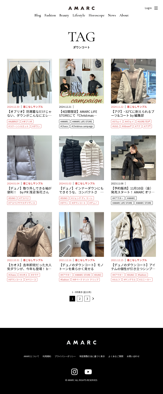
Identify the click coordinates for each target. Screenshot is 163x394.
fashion (65, 279)
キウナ (35, 274)
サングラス (130, 279)
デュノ (94, 202)
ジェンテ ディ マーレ (82, 198)
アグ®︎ (147, 126)
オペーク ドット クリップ (86, 279)
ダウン (37, 126)
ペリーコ (31, 279)
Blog (37, 15)
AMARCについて (31, 356)
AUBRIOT (14, 121)
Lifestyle (79, 15)
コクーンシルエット (19, 126)
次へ (93, 298)
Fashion (50, 15)
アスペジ (25, 198)
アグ (138, 126)
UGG (116, 126)
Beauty (64, 15)
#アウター (118, 198)
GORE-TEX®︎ (144, 121)
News (112, 15)
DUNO (13, 198)
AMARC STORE (144, 202)
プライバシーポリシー (65, 356)
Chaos (65, 126)
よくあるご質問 (115, 356)
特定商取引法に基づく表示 (92, 356)
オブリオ (28, 121)
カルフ (117, 279)
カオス (24, 274)
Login (148, 8)
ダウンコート (79, 202)
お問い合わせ (133, 356)
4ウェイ (130, 121)
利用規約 (47, 356)
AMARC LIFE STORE (83, 121)
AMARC (65, 121)
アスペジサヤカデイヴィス (22, 202)
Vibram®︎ (127, 126)
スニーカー (146, 279)
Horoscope (96, 15)
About (124, 15)
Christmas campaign (83, 126)
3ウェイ (117, 121)
